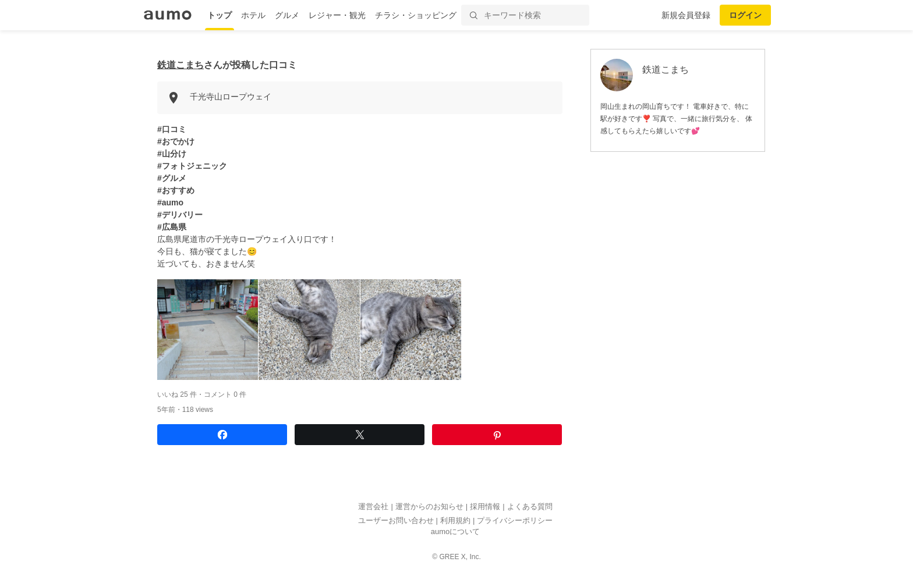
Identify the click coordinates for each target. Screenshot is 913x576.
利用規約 (455, 520)
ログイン (745, 15)
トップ (219, 15)
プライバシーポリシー (515, 520)
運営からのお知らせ (429, 507)
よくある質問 (530, 507)
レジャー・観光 (337, 15)
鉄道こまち (180, 65)
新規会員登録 (685, 15)
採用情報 (485, 507)
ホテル (253, 15)
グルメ (287, 15)
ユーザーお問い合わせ (396, 520)
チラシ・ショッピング (415, 15)
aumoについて (455, 532)
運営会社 (373, 507)
